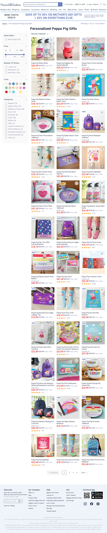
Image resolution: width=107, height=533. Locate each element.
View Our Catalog (9, 506)
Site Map (49, 508)
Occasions (35, 10)
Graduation (25, 10)
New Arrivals (14, 39)
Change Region (51, 511)
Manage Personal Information (56, 506)
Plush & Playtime (15, 129)
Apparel (12, 103)
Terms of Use (32, 506)
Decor (12, 112)
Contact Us (50, 495)
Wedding (53, 10)
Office (11, 123)
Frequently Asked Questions (55, 500)
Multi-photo (13, 70)
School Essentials (15, 135)
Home (80, 10)
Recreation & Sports (16, 132)
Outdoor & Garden (15, 126)
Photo (87, 10)
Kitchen (12, 120)
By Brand (94, 10)
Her (64, 10)
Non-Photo (14, 73)
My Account (70, 492)
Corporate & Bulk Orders (54, 498)
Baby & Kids (72, 10)
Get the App (69, 500)
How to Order (51, 503)
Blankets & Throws (16, 109)
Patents (30, 508)
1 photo (12, 67)
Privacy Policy (32, 498)
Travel (11, 138)
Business (102, 10)
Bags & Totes (14, 106)
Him (60, 10)
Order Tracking (70, 495)
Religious (16, 10)
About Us (31, 492)
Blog (29, 495)
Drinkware (13, 115)
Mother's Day (6, 10)
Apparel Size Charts (53, 492)
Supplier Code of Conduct (36, 503)
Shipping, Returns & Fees (74, 498)
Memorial (45, 10)
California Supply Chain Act (36, 500)
